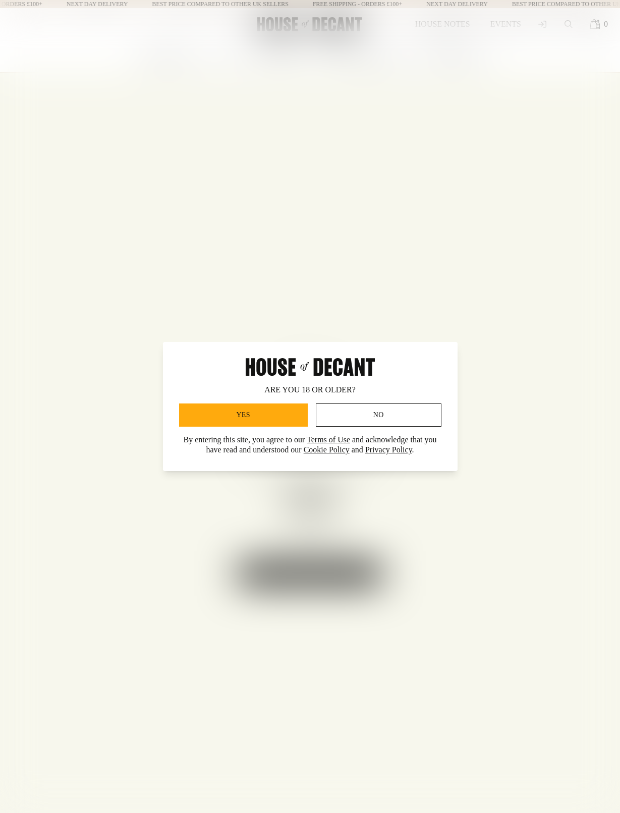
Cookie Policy (327, 449)
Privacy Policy (388, 449)
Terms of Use (328, 439)
